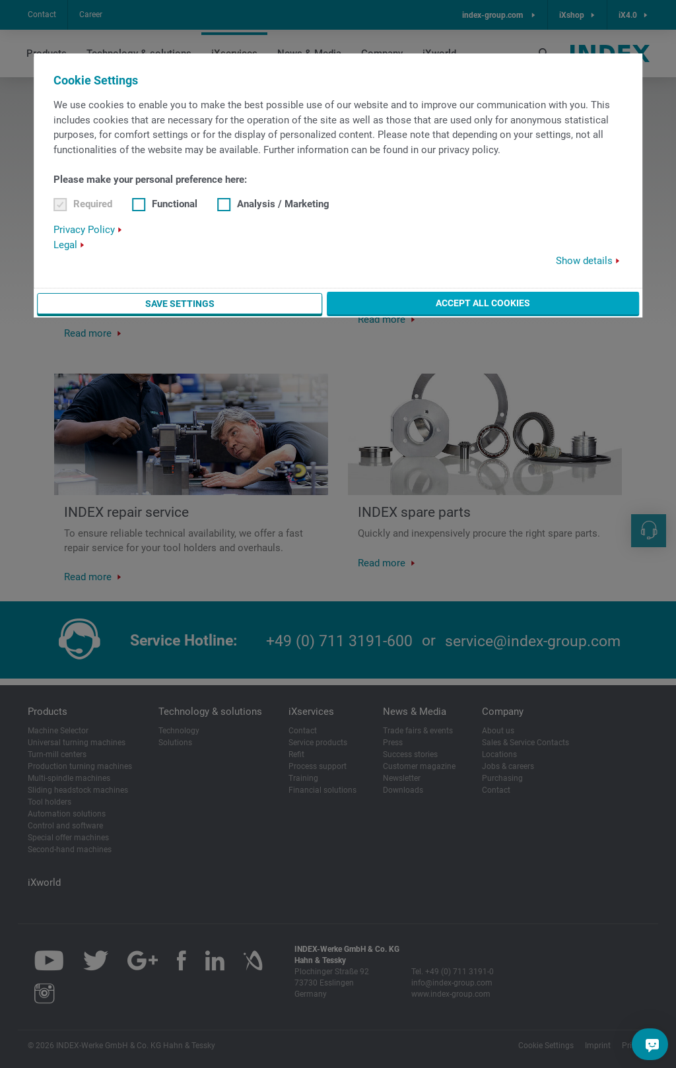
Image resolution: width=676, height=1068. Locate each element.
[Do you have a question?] (652, 1044)
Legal (65, 245)
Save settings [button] (180, 303)
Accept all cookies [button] (483, 303)
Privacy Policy (84, 230)
